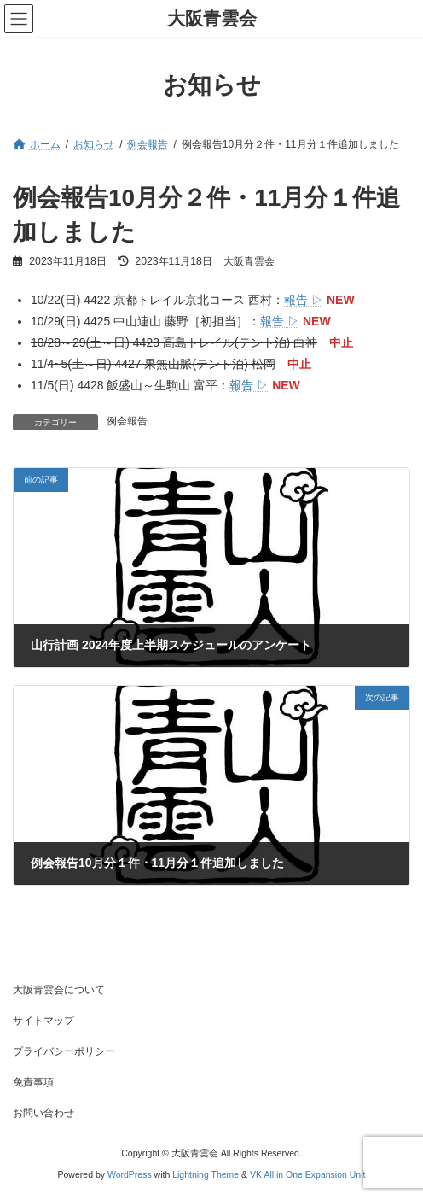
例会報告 (127, 421)
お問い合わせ (43, 1113)
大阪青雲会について (59, 990)
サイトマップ (43, 1021)
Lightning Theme (205, 1173)
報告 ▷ (303, 300)
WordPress (129, 1173)
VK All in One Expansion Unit (307, 1173)
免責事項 (33, 1082)
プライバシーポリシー (64, 1051)
